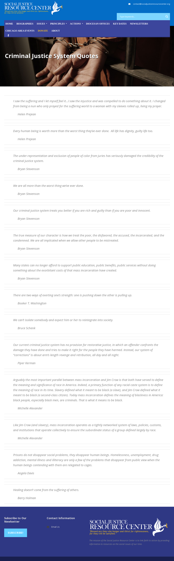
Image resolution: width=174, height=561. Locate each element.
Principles (57, 23)
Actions (75, 23)
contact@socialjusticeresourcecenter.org (151, 4)
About (55, 30)
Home (9, 23)
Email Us (55, 526)
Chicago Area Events (20, 30)
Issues (41, 23)
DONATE (43, 30)
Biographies (24, 23)
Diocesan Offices (98, 23)
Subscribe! (15, 532)
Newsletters (139, 23)
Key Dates (120, 23)
